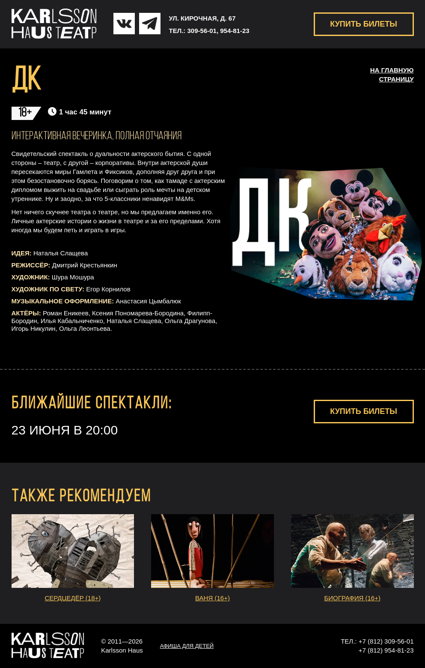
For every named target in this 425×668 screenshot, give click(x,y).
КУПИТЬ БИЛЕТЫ (363, 24)
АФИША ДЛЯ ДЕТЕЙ (187, 646)
